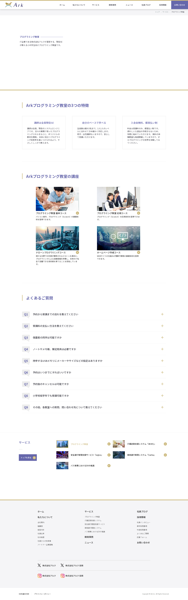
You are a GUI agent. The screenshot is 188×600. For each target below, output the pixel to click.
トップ (157, 12)
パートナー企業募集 (45, 544)
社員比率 (41, 533)
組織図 (40, 526)
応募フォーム (142, 537)
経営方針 (41, 530)
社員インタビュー (143, 522)
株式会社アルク (49, 565)
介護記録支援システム (93, 520)
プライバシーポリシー (42, 594)
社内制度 (41, 537)
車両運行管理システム (93, 528)
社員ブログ (146, 5)
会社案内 (41, 522)
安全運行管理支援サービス (95, 524)
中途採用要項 (142, 530)
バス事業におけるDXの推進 (95, 531)
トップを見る (26, 457)
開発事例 (112, 5)
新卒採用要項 (142, 526)
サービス (95, 5)
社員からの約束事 (44, 541)
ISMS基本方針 (24, 594)
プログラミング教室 (92, 517)
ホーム (62, 5)
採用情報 (162, 5)
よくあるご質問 (143, 533)
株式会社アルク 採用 (74, 565)
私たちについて (79, 5)
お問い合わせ (179, 5)
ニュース (129, 5)
